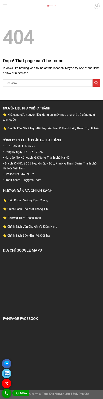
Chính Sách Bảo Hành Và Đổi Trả (28, 235)
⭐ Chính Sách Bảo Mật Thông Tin (25, 209)
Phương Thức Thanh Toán (24, 218)
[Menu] (5, 5)
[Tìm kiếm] (97, 6)
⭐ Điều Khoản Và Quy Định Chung (25, 200)
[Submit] (96, 83)
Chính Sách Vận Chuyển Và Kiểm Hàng (32, 226)
